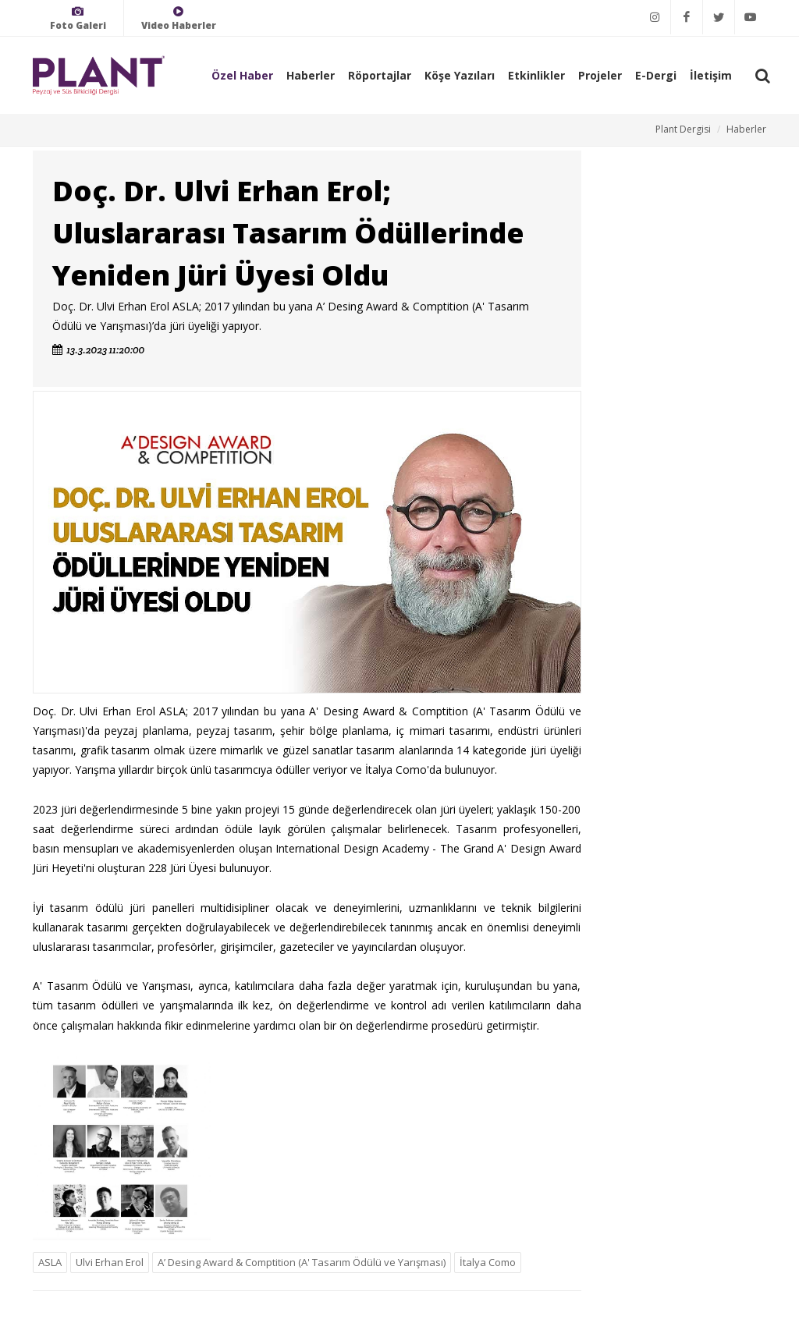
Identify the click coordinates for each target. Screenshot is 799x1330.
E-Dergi (655, 75)
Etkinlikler (536, 75)
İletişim (711, 75)
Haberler (310, 75)
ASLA (50, 1262)
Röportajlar (379, 75)
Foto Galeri (78, 18)
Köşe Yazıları (459, 75)
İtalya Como (488, 1262)
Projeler (600, 75)
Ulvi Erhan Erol (110, 1262)
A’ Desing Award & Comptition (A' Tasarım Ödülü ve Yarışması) (302, 1262)
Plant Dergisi (683, 129)
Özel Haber (242, 75)
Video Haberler (178, 18)
